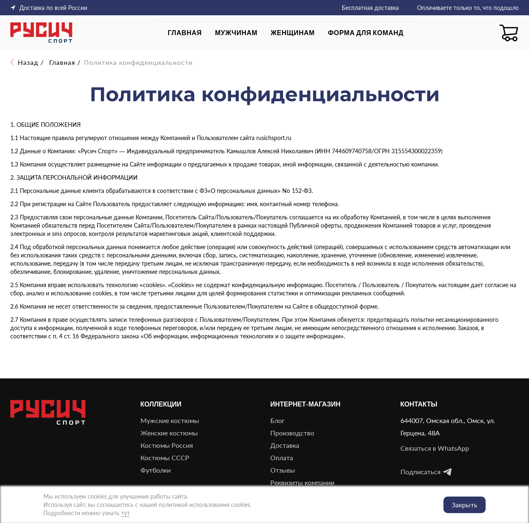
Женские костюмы (169, 433)
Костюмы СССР (165, 457)
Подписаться (426, 472)
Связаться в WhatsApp (434, 448)
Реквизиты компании (302, 482)
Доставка (284, 445)
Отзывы (282, 470)
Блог (277, 420)
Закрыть (464, 505)
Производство (292, 433)
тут (125, 512)
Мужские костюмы (170, 420)
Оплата (281, 457)
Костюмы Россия (167, 445)
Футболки (156, 470)
